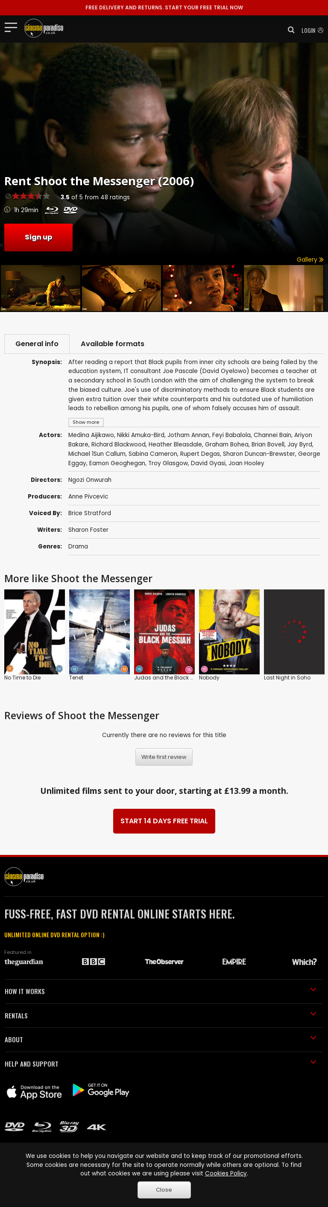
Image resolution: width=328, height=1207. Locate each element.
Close (164, 1189)
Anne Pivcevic (88, 497)
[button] (289, 30)
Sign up (38, 237)
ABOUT (160, 1039)
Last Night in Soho (287, 677)
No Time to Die (22, 677)
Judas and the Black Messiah (173, 677)
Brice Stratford (89, 513)
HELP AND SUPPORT (160, 1063)
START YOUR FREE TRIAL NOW (164, 7)
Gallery (310, 260)
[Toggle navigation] (13, 26)
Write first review (164, 757)
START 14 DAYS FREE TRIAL (164, 821)
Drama (78, 546)
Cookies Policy (226, 1173)
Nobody (209, 677)
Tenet (76, 677)
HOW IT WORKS (160, 991)
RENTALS (160, 1015)
